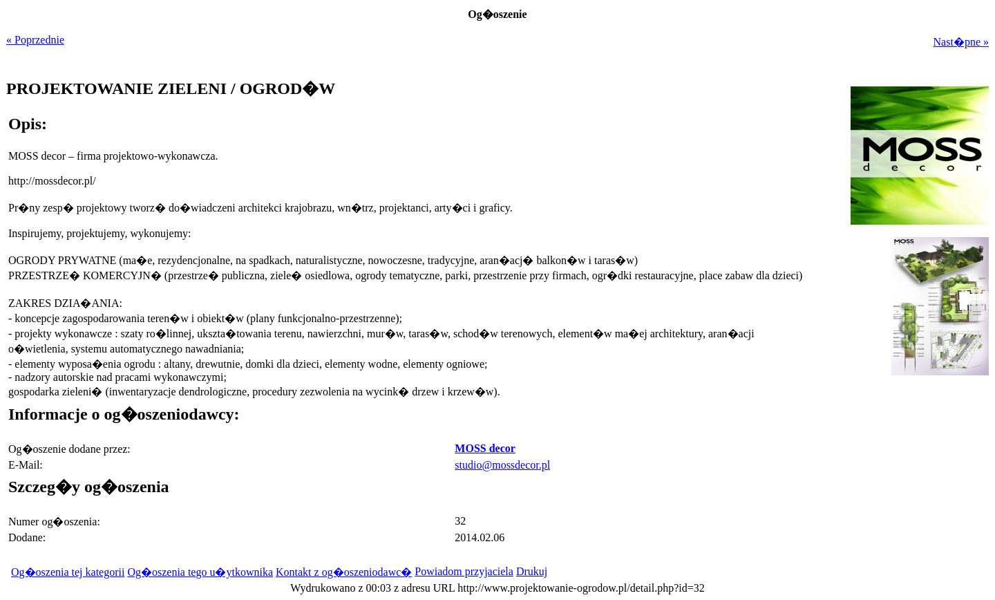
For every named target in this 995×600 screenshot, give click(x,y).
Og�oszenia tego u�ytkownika (200, 572)
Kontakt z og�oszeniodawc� (344, 572)
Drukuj (531, 571)
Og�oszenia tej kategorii (67, 572)
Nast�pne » (961, 42)
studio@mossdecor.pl (502, 465)
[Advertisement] (902, 474)
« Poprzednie (35, 40)
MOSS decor (485, 448)
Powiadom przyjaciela (464, 571)
